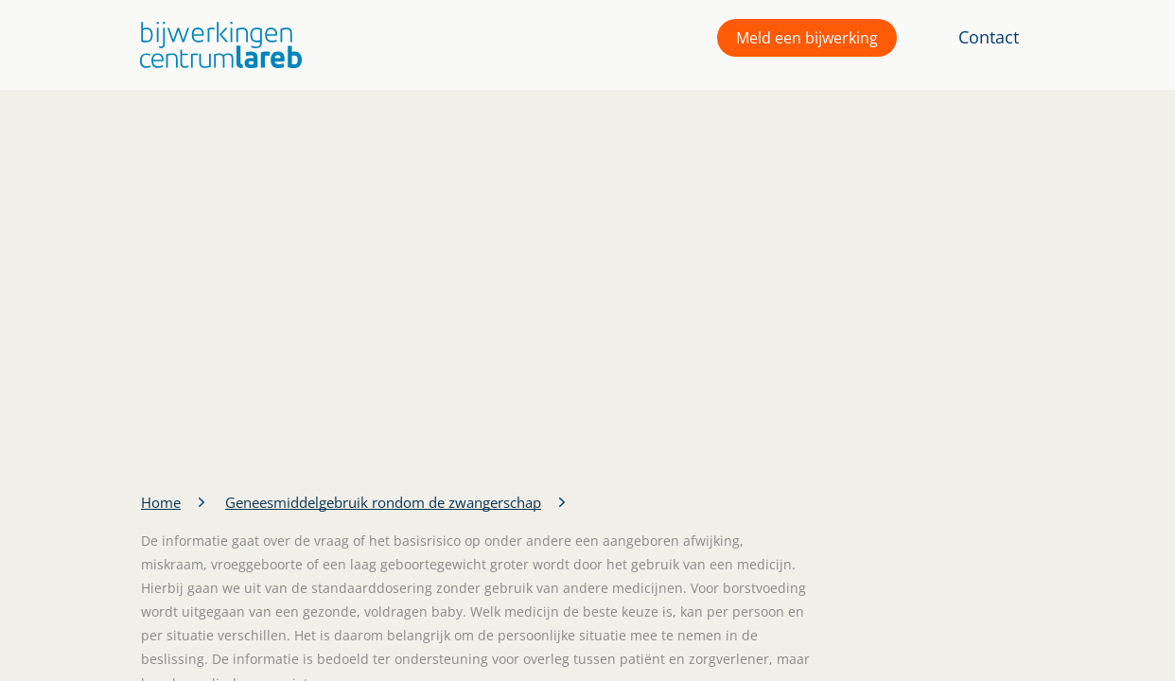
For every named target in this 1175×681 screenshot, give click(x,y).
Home (161, 502)
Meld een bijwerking (807, 37)
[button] (216, 45)
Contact (988, 37)
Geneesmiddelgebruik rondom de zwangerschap (383, 502)
